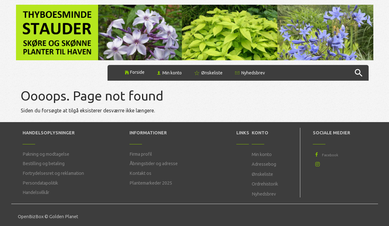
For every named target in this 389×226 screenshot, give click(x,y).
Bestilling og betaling (44, 163)
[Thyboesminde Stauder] (57, 31)
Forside (137, 72)
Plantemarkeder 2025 (150, 183)
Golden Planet (63, 216)
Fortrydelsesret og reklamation (53, 173)
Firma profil (140, 154)
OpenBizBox (31, 216)
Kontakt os (140, 173)
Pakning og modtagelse (46, 154)
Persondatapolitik (40, 183)
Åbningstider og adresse (153, 163)
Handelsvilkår (36, 192)
